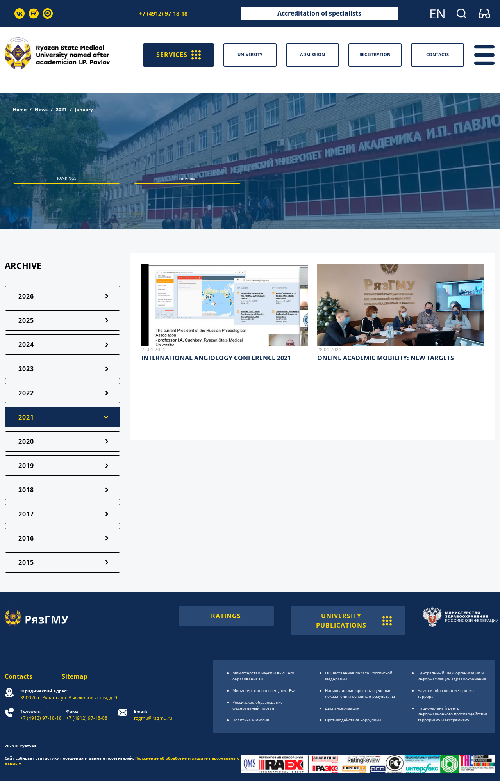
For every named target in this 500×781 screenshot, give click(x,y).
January (84, 109)
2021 (61, 109)
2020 (26, 441)
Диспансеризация (342, 708)
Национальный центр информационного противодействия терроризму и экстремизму (453, 713)
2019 (26, 465)
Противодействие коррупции (353, 719)
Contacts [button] (437, 54)
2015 (26, 562)
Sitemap (75, 676)
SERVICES (178, 55)
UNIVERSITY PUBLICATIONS (354, 621)
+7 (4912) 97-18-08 (86, 714)
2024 (26, 344)
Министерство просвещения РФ (263, 690)
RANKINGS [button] (66, 178)
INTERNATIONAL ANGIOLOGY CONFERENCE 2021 (216, 358)
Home (20, 109)
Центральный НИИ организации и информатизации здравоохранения (452, 675)
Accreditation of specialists (319, 13)
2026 (26, 296)
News (41, 109)
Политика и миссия (250, 719)
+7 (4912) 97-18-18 (163, 13)
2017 (26, 514)
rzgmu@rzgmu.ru (153, 714)
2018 (26, 490)
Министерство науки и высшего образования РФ (263, 675)
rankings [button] (187, 178)
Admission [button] (312, 54)
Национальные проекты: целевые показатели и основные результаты (360, 693)
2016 (26, 538)
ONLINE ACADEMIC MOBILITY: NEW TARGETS (385, 358)
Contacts (18, 676)
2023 (26, 369)
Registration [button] (375, 54)
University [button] (250, 54)
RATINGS (226, 616)
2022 (26, 393)
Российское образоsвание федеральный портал (257, 705)
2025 (26, 320)
